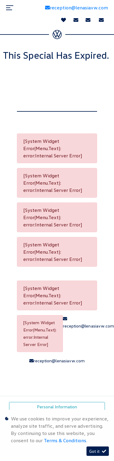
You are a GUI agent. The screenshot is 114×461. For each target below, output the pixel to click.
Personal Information (57, 406)
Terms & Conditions (65, 440)
